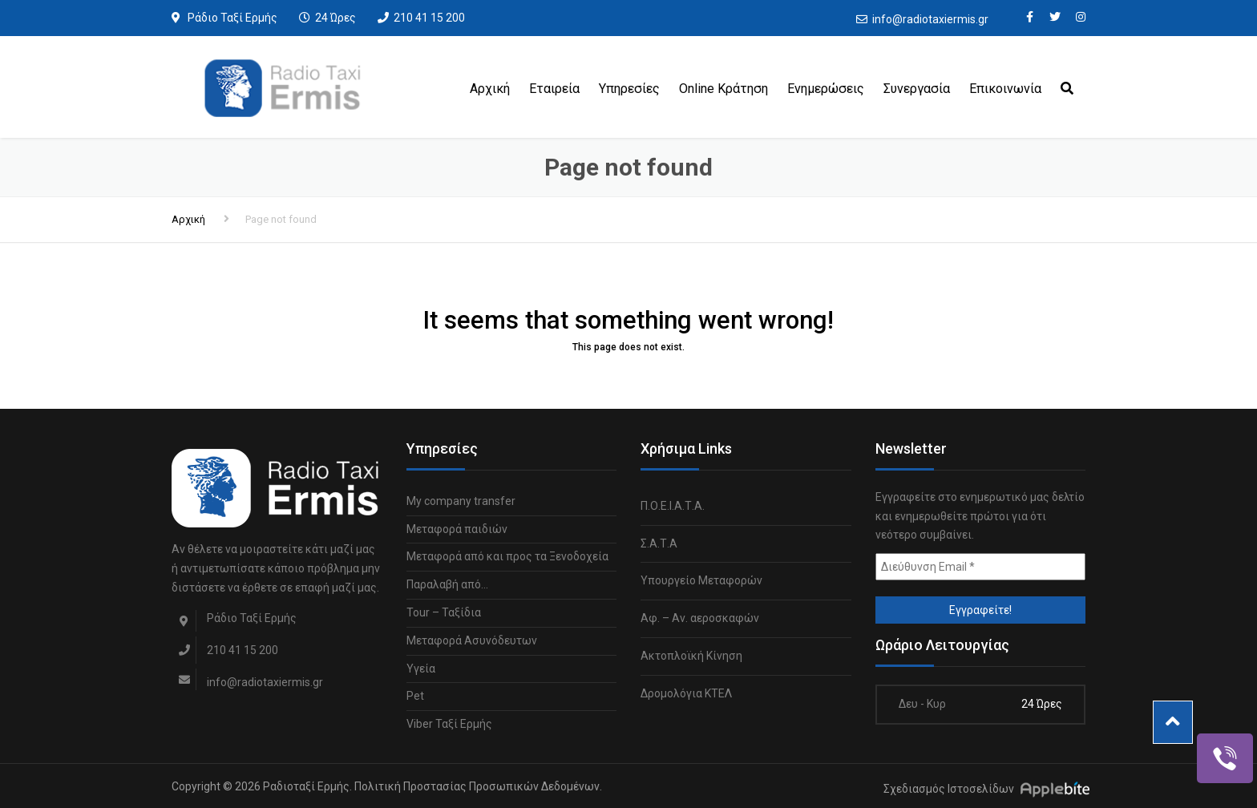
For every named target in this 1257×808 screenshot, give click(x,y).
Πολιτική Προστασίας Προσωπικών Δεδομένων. (478, 786)
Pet (415, 695)
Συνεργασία (916, 88)
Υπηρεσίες (629, 88)
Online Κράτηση (723, 88)
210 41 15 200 (429, 17)
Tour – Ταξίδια (443, 612)
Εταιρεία (554, 88)
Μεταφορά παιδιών (456, 529)
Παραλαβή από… (447, 584)
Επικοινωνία (1005, 88)
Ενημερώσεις (825, 88)
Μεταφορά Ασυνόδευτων (471, 640)
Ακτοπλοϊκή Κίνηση (691, 655)
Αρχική (490, 88)
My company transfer (460, 501)
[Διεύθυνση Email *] (980, 566)
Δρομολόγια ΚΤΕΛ (686, 693)
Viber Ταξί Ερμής (449, 723)
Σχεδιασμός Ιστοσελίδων (948, 788)
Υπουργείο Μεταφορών (701, 580)
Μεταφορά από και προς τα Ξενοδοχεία (507, 556)
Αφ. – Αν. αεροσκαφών (700, 618)
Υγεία (420, 668)
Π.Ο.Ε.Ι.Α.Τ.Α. (673, 505)
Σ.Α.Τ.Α (659, 543)
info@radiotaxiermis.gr (930, 19)
